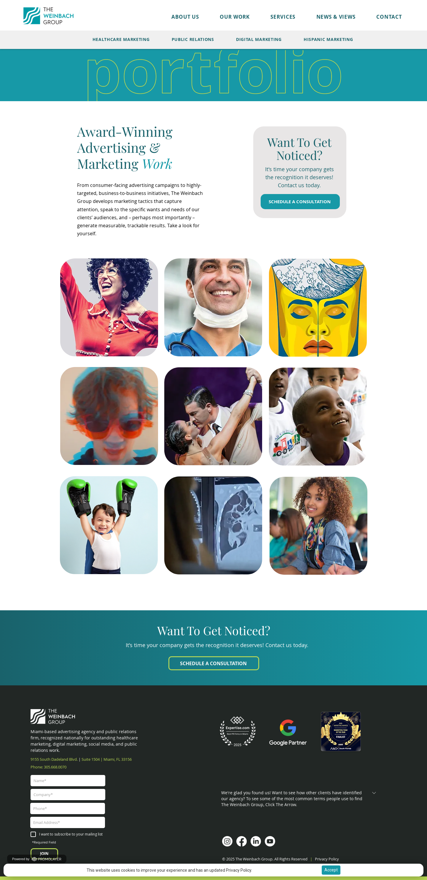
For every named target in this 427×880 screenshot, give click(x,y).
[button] (224, 17)
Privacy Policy (327, 859)
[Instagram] (227, 841)
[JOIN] (44, 853)
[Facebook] (241, 841)
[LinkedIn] (256, 841)
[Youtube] (270, 841)
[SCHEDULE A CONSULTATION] (300, 201)
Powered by (36, 859)
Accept (331, 870)
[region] (109, 306)
